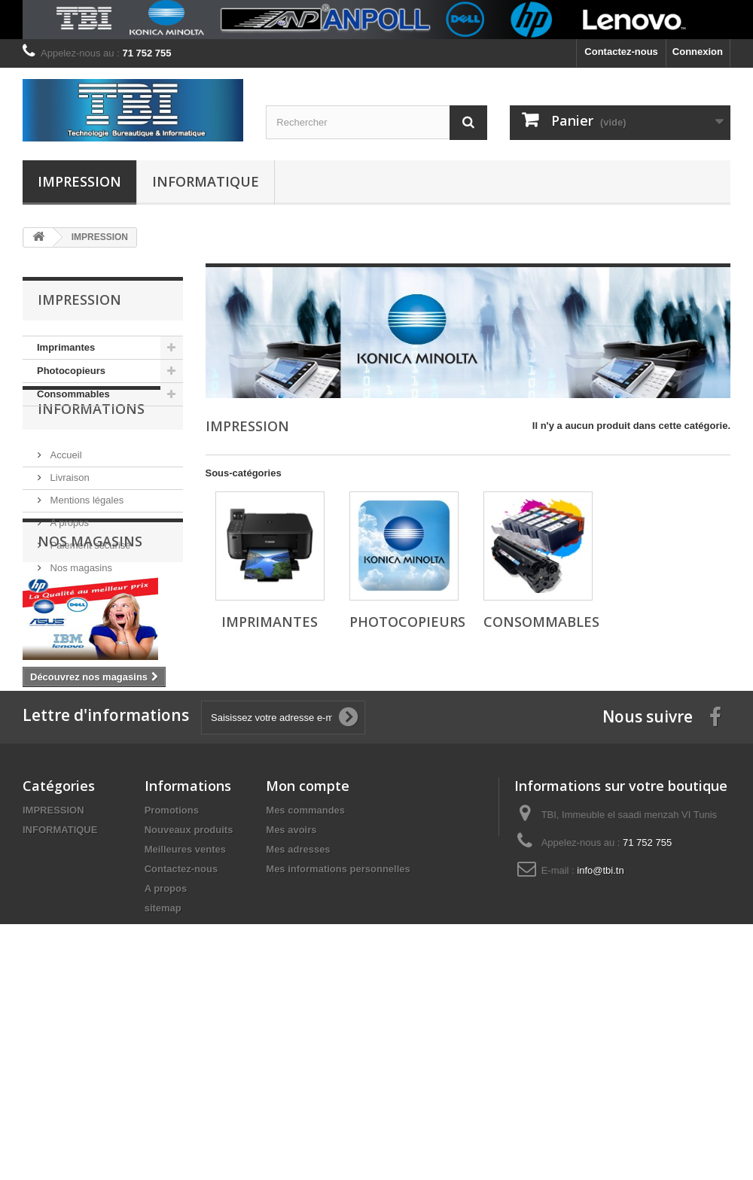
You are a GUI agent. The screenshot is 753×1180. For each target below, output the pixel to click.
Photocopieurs (71, 370)
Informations (91, 451)
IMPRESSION (79, 181)
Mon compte (307, 962)
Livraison (68, 514)
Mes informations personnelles (338, 1045)
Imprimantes (66, 347)
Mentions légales (85, 537)
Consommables (73, 394)
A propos (68, 559)
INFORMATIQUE (205, 181)
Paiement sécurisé (89, 582)
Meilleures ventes (185, 1026)
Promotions (172, 987)
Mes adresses (298, 1026)
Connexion (697, 51)
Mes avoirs (291, 1006)
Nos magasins (79, 604)
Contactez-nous (621, 51)
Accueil (64, 491)
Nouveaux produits (189, 1006)
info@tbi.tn (600, 1047)
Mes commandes (305, 987)
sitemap (163, 1084)
